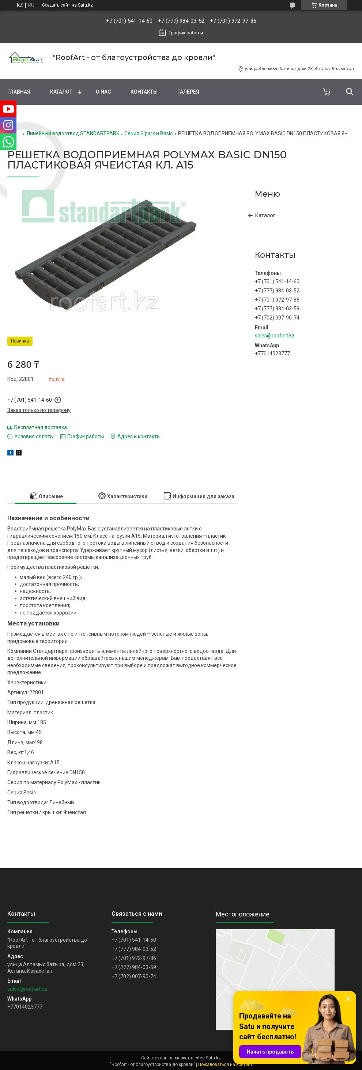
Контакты (144, 92)
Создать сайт (56, 5)
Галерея (188, 92)
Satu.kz (213, 1057)
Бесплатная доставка (40, 427)
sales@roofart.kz (275, 336)
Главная (18, 92)
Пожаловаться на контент (225, 1064)
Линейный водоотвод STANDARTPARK (72, 133)
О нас (103, 92)
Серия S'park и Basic (148, 133)
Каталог (61, 92)
